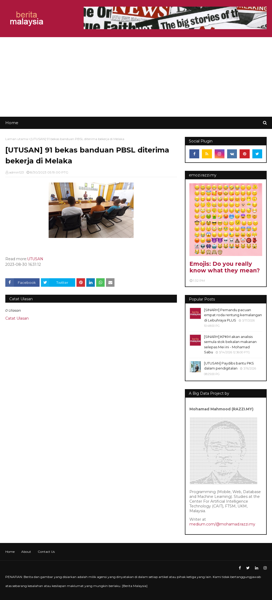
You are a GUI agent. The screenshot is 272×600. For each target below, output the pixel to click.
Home (10, 552)
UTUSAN (35, 258)
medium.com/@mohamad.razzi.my (222, 524)
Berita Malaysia (134, 586)
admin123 (16, 172)
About (26, 552)
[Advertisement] (136, 77)
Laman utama (16, 139)
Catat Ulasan (17, 318)
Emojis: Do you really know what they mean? (224, 267)
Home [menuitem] (11, 122)
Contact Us (46, 552)
